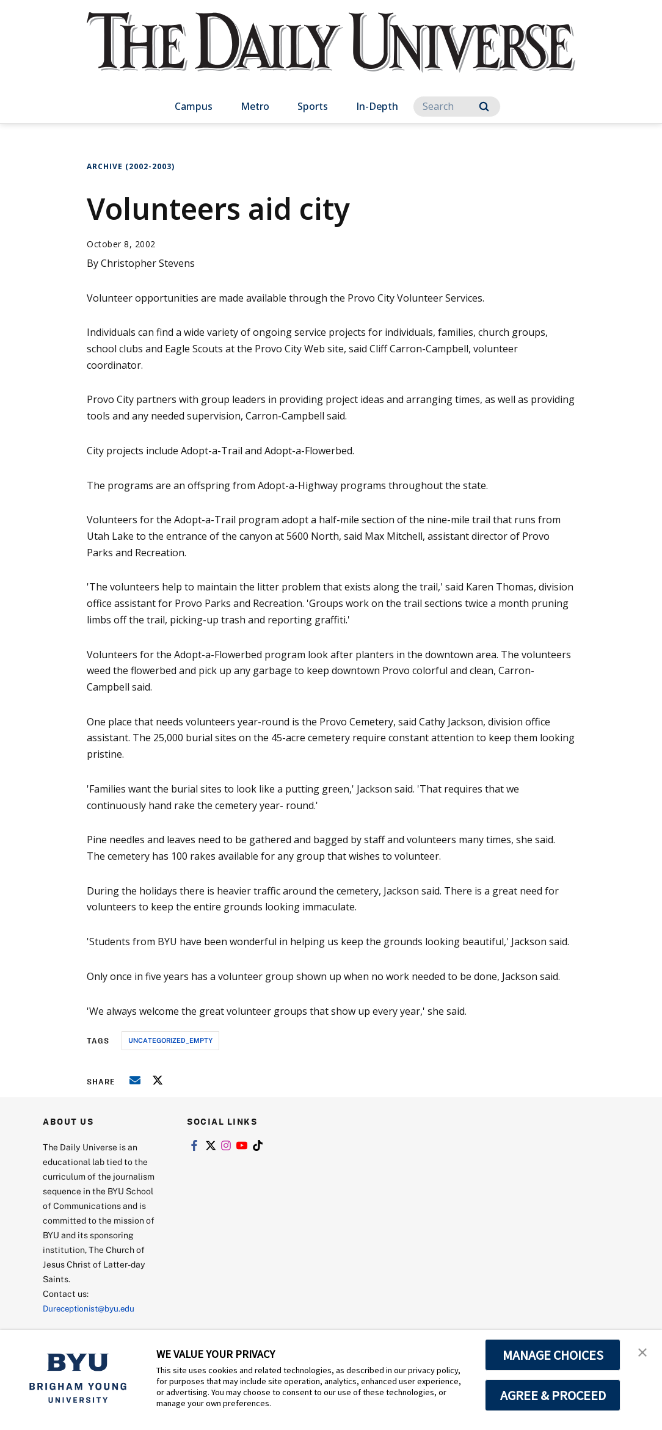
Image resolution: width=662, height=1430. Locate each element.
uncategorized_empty (170, 1040)
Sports (312, 106)
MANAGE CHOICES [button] (553, 1354)
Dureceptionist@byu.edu (92, 1308)
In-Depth (377, 106)
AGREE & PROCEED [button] (553, 1395)
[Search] (457, 106)
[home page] (331, 54)
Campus (194, 106)
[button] (642, 1352)
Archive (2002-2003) (131, 166)
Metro (255, 106)
